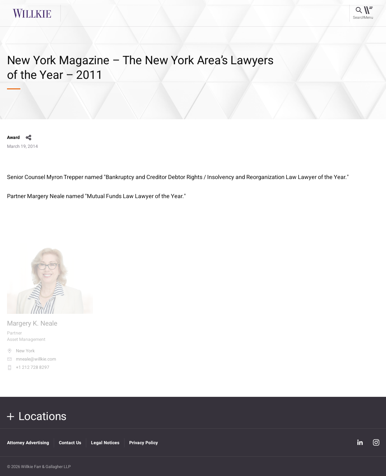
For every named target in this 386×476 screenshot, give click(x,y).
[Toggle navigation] (368, 13)
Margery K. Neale (32, 327)
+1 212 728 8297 (28, 371)
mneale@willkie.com (31, 363)
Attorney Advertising (28, 442)
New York (21, 354)
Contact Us (70, 442)
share (29, 138)
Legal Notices (105, 442)
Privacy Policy (143, 442)
